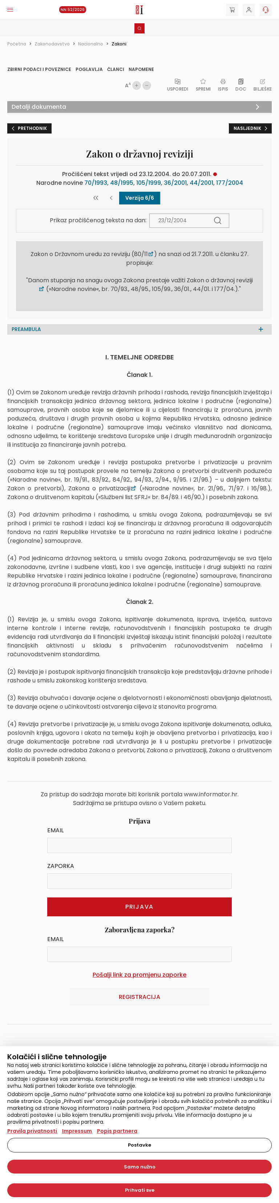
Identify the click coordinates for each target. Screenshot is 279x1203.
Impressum (77, 1131)
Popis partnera (117, 1131)
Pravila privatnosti (32, 1131)
